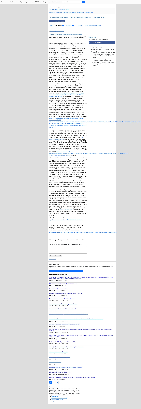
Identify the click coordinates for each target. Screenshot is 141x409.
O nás (53, 401)
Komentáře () (52, 259)
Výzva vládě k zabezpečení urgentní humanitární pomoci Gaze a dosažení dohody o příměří (71, 12)
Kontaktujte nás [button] (56, 2)
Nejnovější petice (29, 2)
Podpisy (70, 25)
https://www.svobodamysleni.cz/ (57, 220)
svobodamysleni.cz (67, 209)
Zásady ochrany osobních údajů (93, 25)
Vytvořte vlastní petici (66, 271)
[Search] (72, 2)
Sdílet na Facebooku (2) (56, 21)
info (61, 209)
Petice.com (4, 2)
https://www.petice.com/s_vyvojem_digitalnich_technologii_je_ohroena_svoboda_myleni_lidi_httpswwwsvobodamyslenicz (83, 232)
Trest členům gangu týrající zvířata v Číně (59, 9)
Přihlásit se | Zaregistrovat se (43, 2)
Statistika (79, 25)
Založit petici (20, 2)
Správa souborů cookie (57, 399)
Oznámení (59, 25)
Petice (51, 25)
